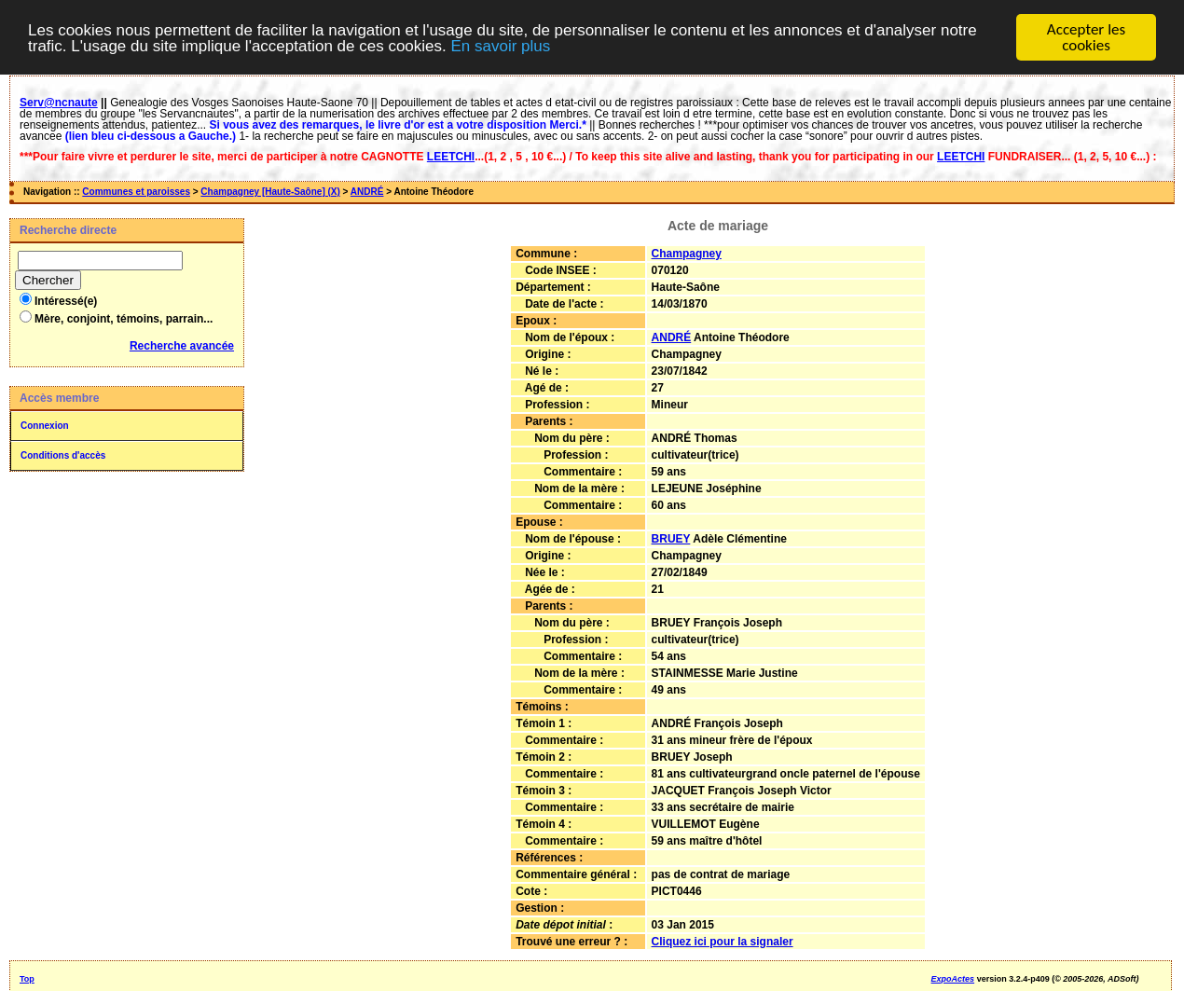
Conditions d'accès (63, 455)
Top (27, 979)
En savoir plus (500, 45)
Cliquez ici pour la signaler (722, 941)
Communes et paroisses (136, 191)
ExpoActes (953, 979)
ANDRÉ (367, 191)
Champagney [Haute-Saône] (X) (269, 191)
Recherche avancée (182, 345)
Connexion (45, 425)
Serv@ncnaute (59, 102)
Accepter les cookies (1086, 37)
